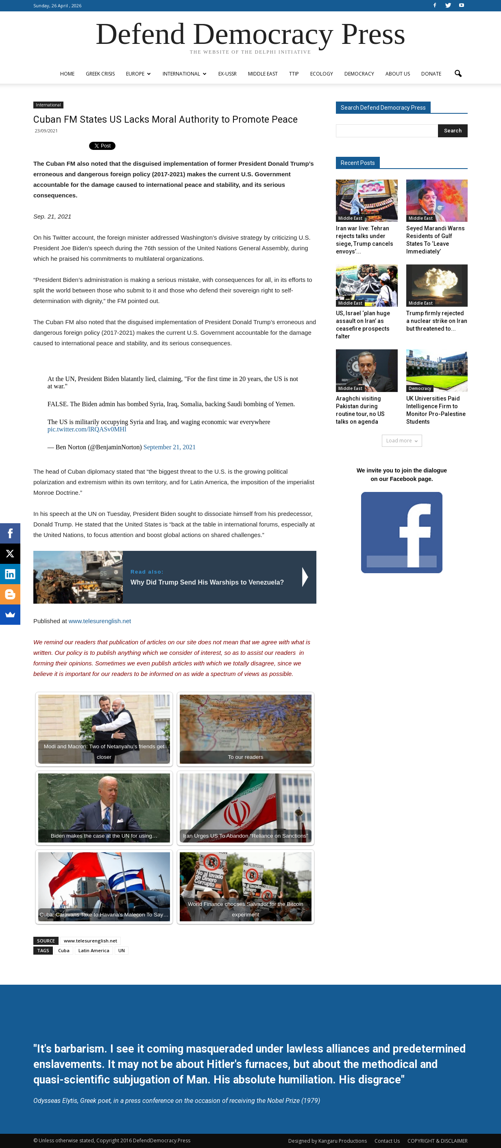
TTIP (294, 73)
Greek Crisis (100, 73)
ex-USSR (227, 73)
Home (67, 73)
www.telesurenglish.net (100, 620)
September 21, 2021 (170, 447)
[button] (458, 74)
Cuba (64, 950)
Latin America (93, 950)
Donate (431, 73)
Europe (138, 73)
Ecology (321, 73)
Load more (402, 440)
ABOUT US (398, 73)
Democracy (359, 73)
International (185, 73)
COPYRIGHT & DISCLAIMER (437, 1140)
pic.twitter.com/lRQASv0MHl (87, 429)
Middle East (263, 73)
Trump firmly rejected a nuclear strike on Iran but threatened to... (436, 321)
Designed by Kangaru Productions (327, 1140)
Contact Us (387, 1140)
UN (121, 950)
